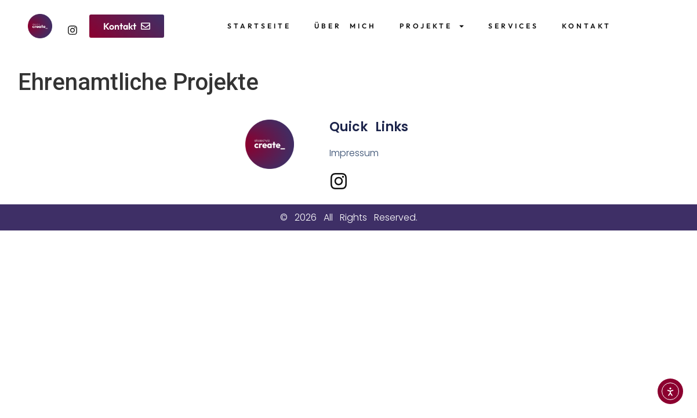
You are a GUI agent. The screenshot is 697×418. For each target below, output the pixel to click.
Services (513, 25)
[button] (126, 26)
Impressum (354, 153)
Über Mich (345, 25)
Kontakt (586, 25)
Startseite (259, 25)
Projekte (432, 26)
